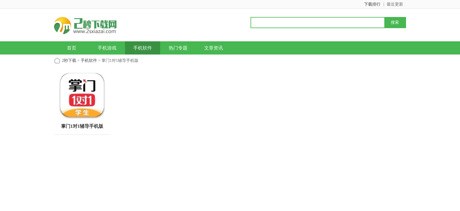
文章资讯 (213, 47)
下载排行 (372, 4)
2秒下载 (69, 60)
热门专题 (178, 47)
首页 (71, 47)
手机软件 (142, 47)
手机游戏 (107, 47)
